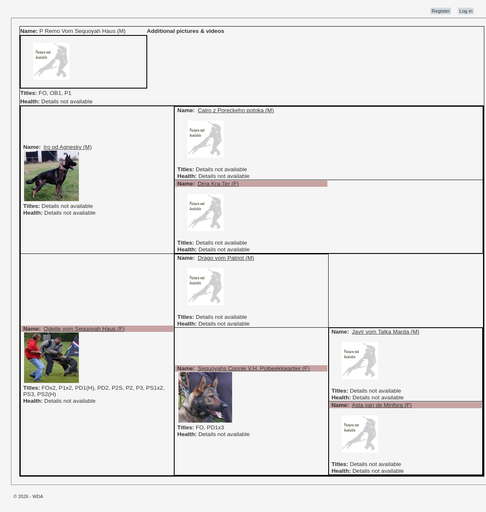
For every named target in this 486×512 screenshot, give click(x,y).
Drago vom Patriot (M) (226, 258)
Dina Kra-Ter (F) (218, 184)
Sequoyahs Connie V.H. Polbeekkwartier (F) (254, 368)
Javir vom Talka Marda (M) (385, 332)
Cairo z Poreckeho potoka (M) (236, 110)
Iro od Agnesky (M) (67, 147)
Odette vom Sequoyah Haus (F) (83, 329)
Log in (465, 10)
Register (441, 10)
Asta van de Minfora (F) (382, 405)
